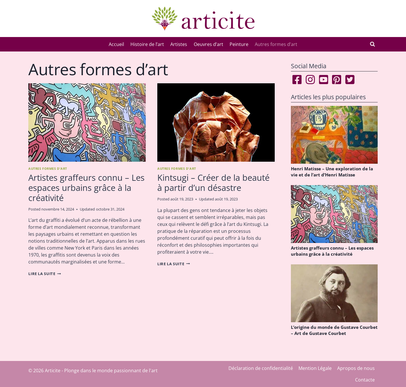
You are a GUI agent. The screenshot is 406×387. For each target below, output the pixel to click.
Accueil (116, 44)
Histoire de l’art (147, 44)
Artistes (178, 44)
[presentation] (87, 122)
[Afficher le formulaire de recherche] (372, 44)
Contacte (365, 380)
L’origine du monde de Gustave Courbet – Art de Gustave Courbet (334, 330)
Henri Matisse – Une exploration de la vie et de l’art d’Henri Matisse (332, 172)
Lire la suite (44, 273)
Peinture (239, 44)
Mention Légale (315, 368)
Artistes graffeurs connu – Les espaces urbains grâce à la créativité (86, 187)
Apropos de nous (356, 368)
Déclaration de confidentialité (260, 368)
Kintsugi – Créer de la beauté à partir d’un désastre (213, 182)
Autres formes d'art (47, 168)
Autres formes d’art (276, 44)
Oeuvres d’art (208, 44)
